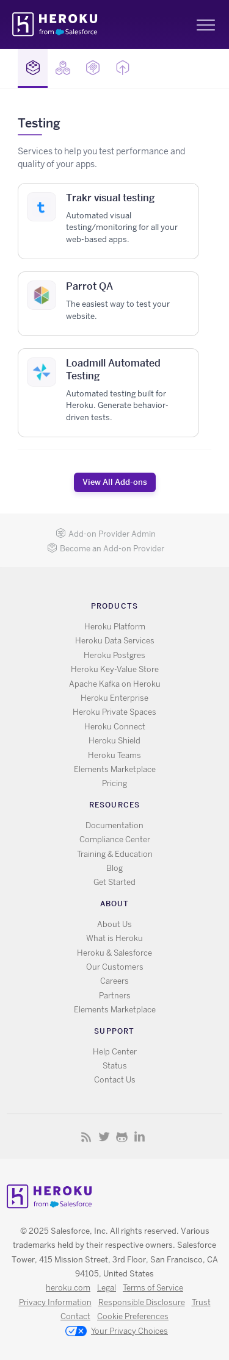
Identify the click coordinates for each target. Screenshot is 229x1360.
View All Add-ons (114, 481)
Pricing (114, 783)
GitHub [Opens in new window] (121, 1136)
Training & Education (115, 854)
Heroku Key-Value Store (115, 669)
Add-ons (33, 68)
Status (115, 1065)
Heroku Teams (114, 755)
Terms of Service (153, 1287)
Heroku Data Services (114, 640)
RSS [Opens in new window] (86, 1136)
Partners (115, 995)
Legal (106, 1287)
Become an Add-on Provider (105, 548)
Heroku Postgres (114, 655)
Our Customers (115, 967)
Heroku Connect (114, 726)
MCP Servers (92, 68)
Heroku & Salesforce (114, 952)
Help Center (115, 1051)
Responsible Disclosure (141, 1302)
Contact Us (115, 1079)
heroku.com (68, 1287)
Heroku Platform (114, 626)
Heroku (56, 24)
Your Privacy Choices (116, 1332)
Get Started (114, 882)
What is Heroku (114, 938)
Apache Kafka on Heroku (115, 684)
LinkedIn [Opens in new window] (139, 1136)
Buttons (122, 68)
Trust (201, 1302)
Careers (114, 981)
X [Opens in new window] (104, 1136)
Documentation (114, 825)
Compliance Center (114, 839)
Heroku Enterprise (114, 698)
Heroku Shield (114, 740)
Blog (114, 868)
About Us (114, 924)
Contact (75, 1316)
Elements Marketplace (115, 769)
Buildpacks (63, 68)
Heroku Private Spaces (114, 712)
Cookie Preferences (133, 1316)
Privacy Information (55, 1302)
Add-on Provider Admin (106, 534)
